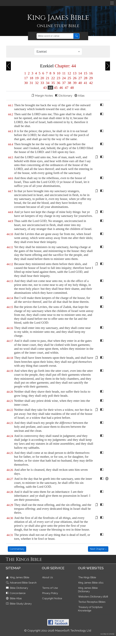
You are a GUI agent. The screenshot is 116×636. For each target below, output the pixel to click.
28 (85, 78)
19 (37, 78)
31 (31, 83)
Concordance (16, 593)
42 (90, 83)
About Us (47, 577)
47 (66, 88)
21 (47, 78)
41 (85, 83)
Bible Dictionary (17, 587)
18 (31, 78)
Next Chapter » (98, 549)
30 (26, 83)
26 (74, 78)
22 (53, 78)
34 (47, 83)
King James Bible (18, 577)
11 (64, 73)
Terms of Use (50, 587)
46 (61, 88)
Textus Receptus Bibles (91, 601)
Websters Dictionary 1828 (93, 596)
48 (71, 88)
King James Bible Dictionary (88, 589)
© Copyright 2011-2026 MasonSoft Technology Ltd (57, 630)
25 (69, 78)
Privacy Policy (50, 593)
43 (45, 88)
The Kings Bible (87, 577)
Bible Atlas (14, 598)
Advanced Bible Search (21, 582)
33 (42, 83)
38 (69, 83)
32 (37, 83)
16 (90, 73)
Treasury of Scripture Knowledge (90, 609)
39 (74, 83)
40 (80, 83)
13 (74, 73)
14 (80, 73)
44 (50, 88)
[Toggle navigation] (112, 3)
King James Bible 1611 (91, 582)
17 (26, 78)
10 (58, 73)
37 (64, 83)
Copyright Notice (52, 598)
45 (56, 88)
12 (69, 73)
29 (90, 78)
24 (64, 78)
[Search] (55, 36)
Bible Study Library (19, 603)
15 (85, 73)
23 (58, 78)
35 (53, 83)
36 (58, 83)
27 (80, 78)
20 (42, 78)
